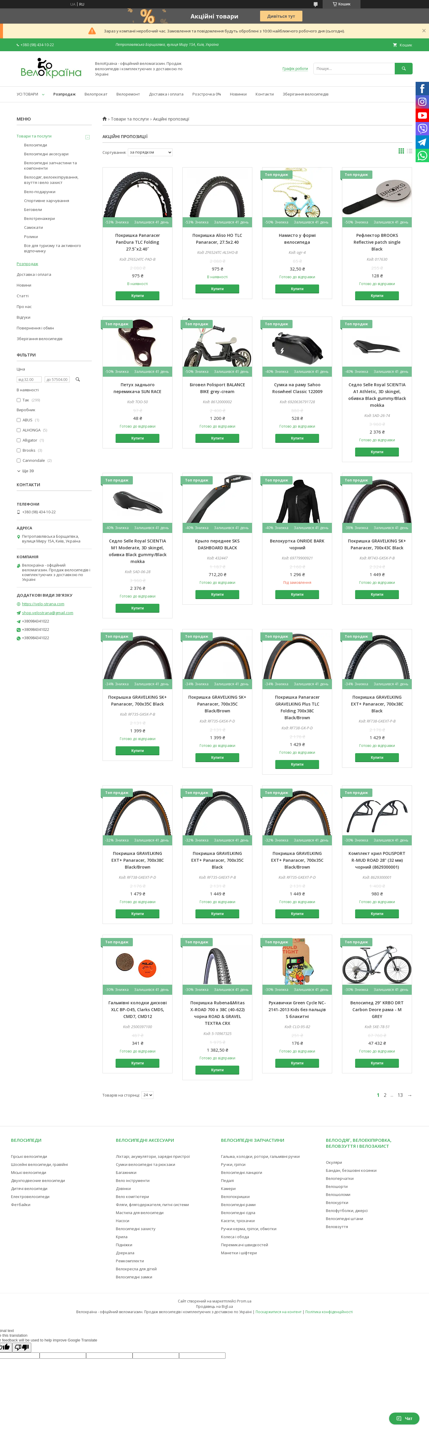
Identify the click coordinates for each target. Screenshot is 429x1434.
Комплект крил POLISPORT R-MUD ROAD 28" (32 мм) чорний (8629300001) (377, 860)
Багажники (126, 1172)
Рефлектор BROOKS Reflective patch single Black (377, 242)
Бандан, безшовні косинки (351, 1170)
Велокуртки (337, 1202)
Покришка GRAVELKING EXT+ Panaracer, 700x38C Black (377, 704)
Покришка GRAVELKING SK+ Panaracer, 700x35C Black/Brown (217, 704)
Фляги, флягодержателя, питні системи (152, 1204)
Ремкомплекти (130, 1260)
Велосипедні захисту (136, 1228)
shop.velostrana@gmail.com (47, 612)
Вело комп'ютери (132, 1196)
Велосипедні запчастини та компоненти (50, 165)
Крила (122, 1236)
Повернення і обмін (35, 328)
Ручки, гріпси (233, 1164)
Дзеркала (125, 1252)
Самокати (33, 227)
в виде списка (409, 152)
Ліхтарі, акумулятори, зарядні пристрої (153, 1156)
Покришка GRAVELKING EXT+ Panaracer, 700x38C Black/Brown (137, 860)
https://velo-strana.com (43, 603)
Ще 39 (28, 471)
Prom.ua (244, 1301)
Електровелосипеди (30, 1196)
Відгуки (23, 317)
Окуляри (334, 1162)
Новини (24, 285)
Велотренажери (39, 218)
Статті (23, 295)
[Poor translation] (21, 1347)
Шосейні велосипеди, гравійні (39, 1164)
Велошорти (337, 1186)
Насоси (122, 1220)
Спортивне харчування (46, 200)
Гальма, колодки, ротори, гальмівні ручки (260, 1156)
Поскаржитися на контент (278, 1311)
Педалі (227, 1180)
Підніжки (124, 1244)
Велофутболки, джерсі (347, 1210)
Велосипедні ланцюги (241, 1172)
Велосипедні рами (238, 1204)
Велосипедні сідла (238, 1212)
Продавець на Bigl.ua (214, 1306)
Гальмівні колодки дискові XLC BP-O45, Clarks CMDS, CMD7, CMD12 (137, 1009)
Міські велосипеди (28, 1172)
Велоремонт (128, 94)
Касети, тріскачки (238, 1220)
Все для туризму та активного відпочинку (52, 248)
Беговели (33, 209)
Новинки (238, 94)
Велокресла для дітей (136, 1269)
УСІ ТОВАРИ (27, 94)
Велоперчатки (340, 1178)
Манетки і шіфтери (239, 1252)
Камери (228, 1188)
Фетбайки (20, 1204)
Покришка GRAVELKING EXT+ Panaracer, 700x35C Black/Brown (297, 860)
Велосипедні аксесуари (46, 154)
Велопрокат (96, 94)
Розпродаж (64, 94)
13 (400, 1095)
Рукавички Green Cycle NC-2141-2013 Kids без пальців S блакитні (297, 1009)
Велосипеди (35, 145)
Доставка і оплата (166, 94)
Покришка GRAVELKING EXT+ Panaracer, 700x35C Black (217, 860)
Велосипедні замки (134, 1277)
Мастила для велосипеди (140, 1212)
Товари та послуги (130, 119)
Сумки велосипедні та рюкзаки (145, 1164)
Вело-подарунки (39, 191)
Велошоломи (338, 1194)
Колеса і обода (235, 1236)
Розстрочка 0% (206, 94)
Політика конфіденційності (329, 1311)
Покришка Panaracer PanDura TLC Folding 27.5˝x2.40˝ (137, 242)
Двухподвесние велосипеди (38, 1180)
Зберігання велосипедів (306, 94)
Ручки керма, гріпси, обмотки (248, 1228)
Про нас (24, 306)
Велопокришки (235, 1196)
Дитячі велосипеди (29, 1188)
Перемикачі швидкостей (244, 1244)
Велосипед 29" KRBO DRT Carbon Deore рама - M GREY (377, 1009)
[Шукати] (404, 68)
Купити (137, 296)
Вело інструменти (133, 1180)
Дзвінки (123, 1188)
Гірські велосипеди (29, 1156)
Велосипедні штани (344, 1218)
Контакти (265, 94)
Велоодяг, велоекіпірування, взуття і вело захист (51, 179)
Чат (404, 1418)
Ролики (31, 236)
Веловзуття (337, 1226)
